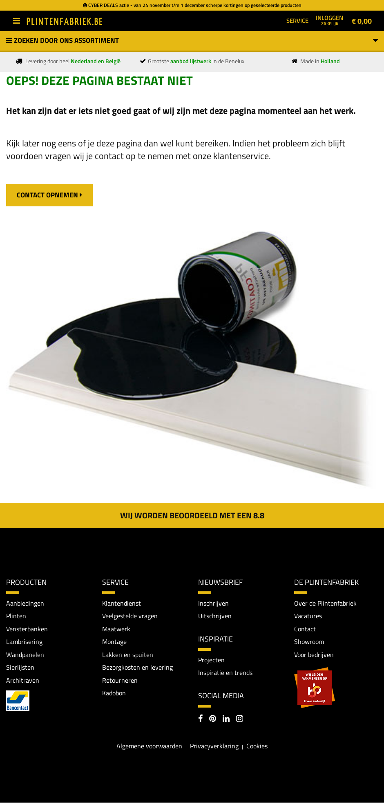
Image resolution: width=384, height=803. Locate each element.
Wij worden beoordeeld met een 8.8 (192, 515)
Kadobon (114, 693)
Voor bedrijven (314, 654)
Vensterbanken (27, 629)
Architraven (22, 680)
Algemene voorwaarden (149, 746)
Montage (114, 641)
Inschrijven (213, 603)
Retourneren (120, 680)
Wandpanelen (25, 654)
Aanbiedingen (25, 603)
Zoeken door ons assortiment (192, 40)
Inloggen (329, 20)
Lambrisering (24, 641)
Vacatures (308, 616)
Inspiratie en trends (225, 673)
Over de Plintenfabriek (325, 603)
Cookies (257, 746)
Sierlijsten (20, 667)
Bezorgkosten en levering (137, 667)
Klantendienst (121, 603)
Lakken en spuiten (127, 654)
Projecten (211, 660)
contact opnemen (49, 195)
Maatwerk (116, 629)
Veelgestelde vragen (130, 616)
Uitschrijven (215, 616)
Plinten (16, 616)
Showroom (309, 641)
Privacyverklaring (214, 746)
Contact (305, 629)
